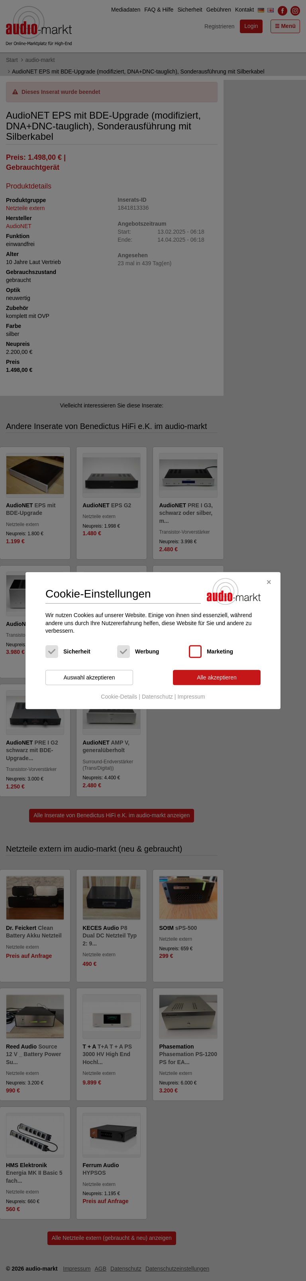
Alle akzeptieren (217, 677)
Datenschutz (157, 697)
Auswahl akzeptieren (89, 677)
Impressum (191, 697)
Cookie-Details (119, 697)
